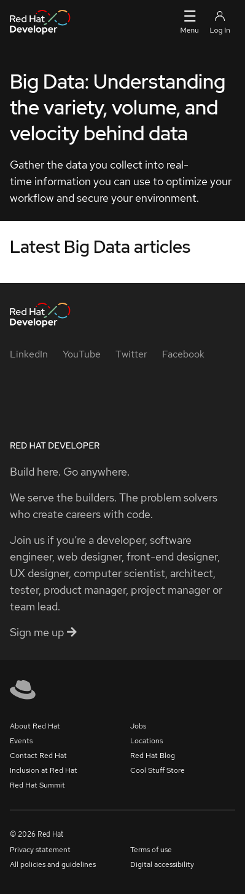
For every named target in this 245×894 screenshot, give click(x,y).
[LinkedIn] (29, 354)
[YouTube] (82, 354)
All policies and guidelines (53, 864)
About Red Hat (35, 726)
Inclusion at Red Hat (43, 770)
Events (21, 741)
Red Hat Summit (37, 785)
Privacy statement (40, 850)
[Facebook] (183, 354)
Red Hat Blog (152, 755)
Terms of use (151, 850)
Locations (146, 741)
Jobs (138, 726)
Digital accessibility (162, 864)
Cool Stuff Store (157, 770)
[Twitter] (131, 354)
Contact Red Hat (38, 755)
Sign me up (43, 632)
